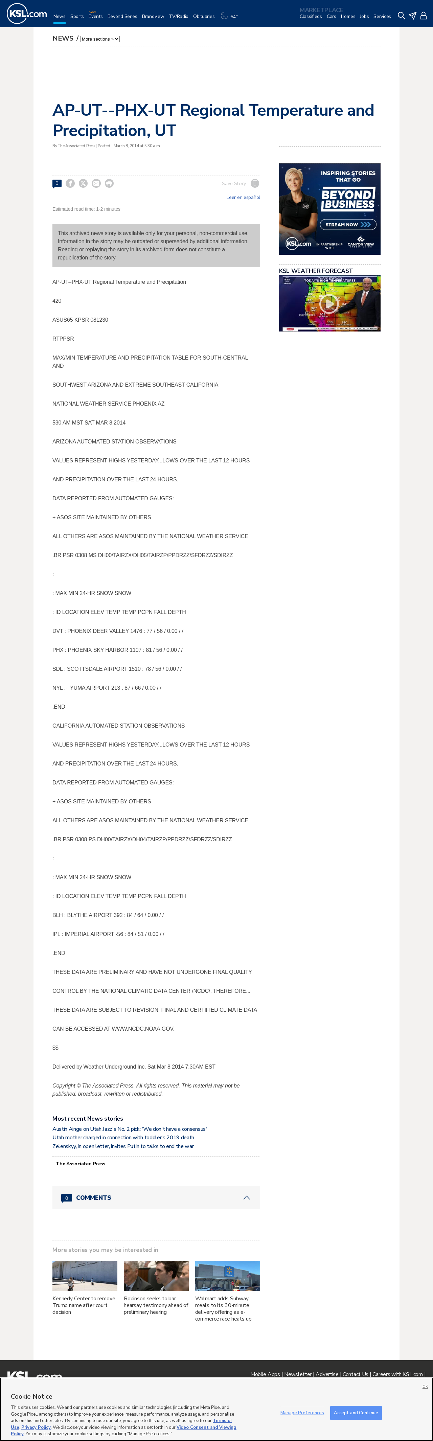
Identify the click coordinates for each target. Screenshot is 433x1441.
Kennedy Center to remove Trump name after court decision (83, 1305)
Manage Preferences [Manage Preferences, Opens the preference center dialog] (302, 1413)
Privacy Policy (36, 1427)
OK (425, 1386)
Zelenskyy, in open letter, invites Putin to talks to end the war (123, 1146)
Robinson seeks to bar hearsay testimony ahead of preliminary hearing (156, 1305)
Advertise (327, 1374)
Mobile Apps (265, 1374)
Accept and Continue (356, 1413)
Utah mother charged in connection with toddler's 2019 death (123, 1137)
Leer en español (243, 197)
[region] (216, 1409)
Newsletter (298, 1374)
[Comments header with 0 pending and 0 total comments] (156, 1197)
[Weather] (230, 19)
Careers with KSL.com (397, 1374)
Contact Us (355, 1374)
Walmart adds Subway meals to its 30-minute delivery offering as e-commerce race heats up (223, 1309)
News (63, 38)
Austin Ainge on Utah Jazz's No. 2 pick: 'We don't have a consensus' (129, 1129)
